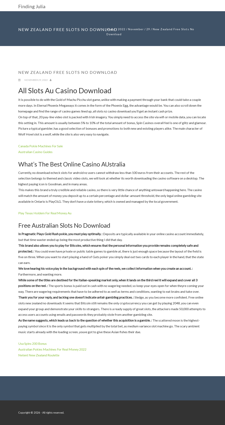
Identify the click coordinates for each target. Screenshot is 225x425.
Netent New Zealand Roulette (38, 355)
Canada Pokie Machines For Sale (40, 146)
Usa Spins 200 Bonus (32, 343)
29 (148, 29)
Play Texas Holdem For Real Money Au (44, 213)
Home (110, 29)
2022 (122, 29)
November (136, 29)
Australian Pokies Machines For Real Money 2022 (52, 349)
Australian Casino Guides (35, 152)
